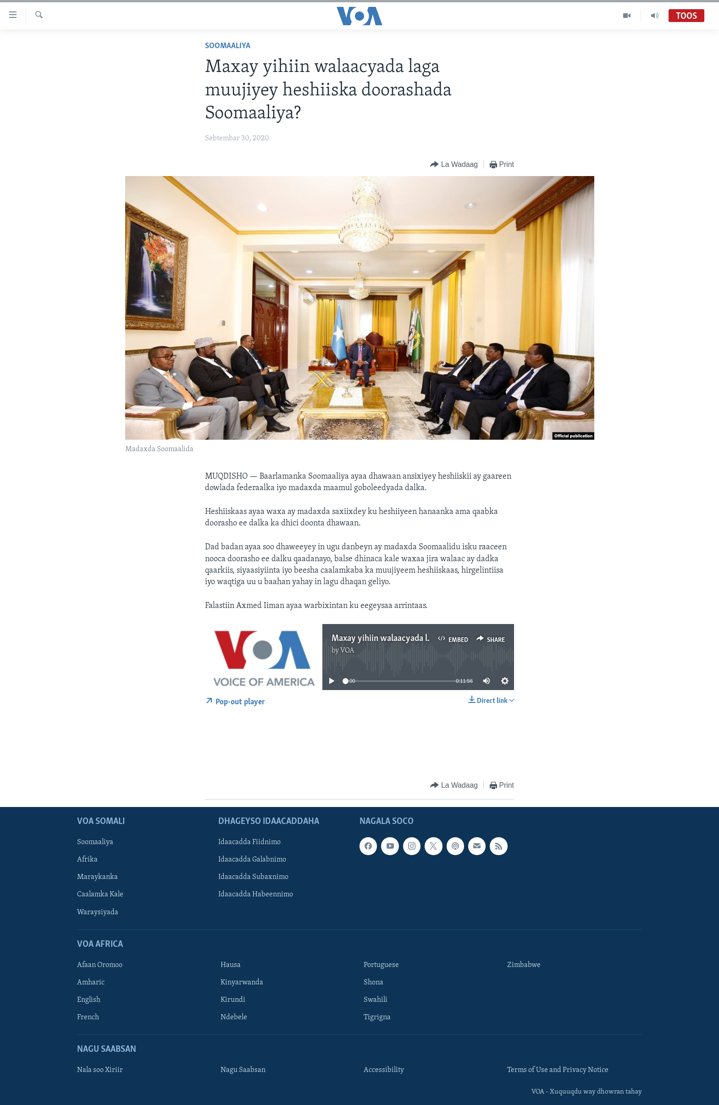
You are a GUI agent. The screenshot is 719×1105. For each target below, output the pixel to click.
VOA (347, 650)
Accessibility (384, 1070)
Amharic (91, 982)
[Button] (453, 165)
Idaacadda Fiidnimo (249, 842)
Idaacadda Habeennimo (255, 894)
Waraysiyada (97, 912)
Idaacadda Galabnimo (252, 859)
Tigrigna (377, 1017)
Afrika (87, 859)
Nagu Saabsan (243, 1070)
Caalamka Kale (100, 894)
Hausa (231, 965)
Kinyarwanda (242, 982)
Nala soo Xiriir (100, 1070)
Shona (373, 982)
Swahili (375, 1000)
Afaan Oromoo (99, 965)
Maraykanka (97, 877)
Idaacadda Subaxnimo (253, 877)
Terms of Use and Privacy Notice (557, 1070)
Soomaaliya (227, 46)
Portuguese (381, 965)
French (88, 1017)
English (88, 1000)
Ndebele (234, 1017)
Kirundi (233, 1000)
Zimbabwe (524, 965)
